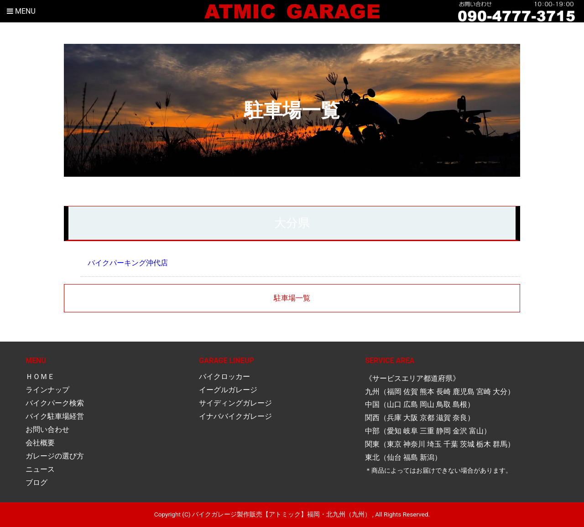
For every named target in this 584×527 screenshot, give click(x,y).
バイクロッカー (224, 376)
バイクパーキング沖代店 (128, 262)
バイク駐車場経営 (55, 416)
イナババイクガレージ (235, 416)
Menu (21, 11)
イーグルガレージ (228, 389)
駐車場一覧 (292, 298)
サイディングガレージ (235, 403)
